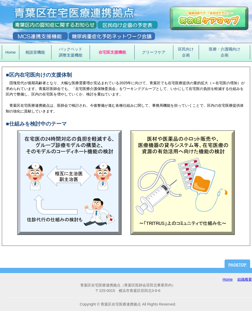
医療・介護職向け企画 (224, 52)
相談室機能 (35, 52)
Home (10, 52)
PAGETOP (237, 265)
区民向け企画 (186, 52)
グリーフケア (153, 52)
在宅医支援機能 (112, 52)
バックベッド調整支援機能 (70, 52)
